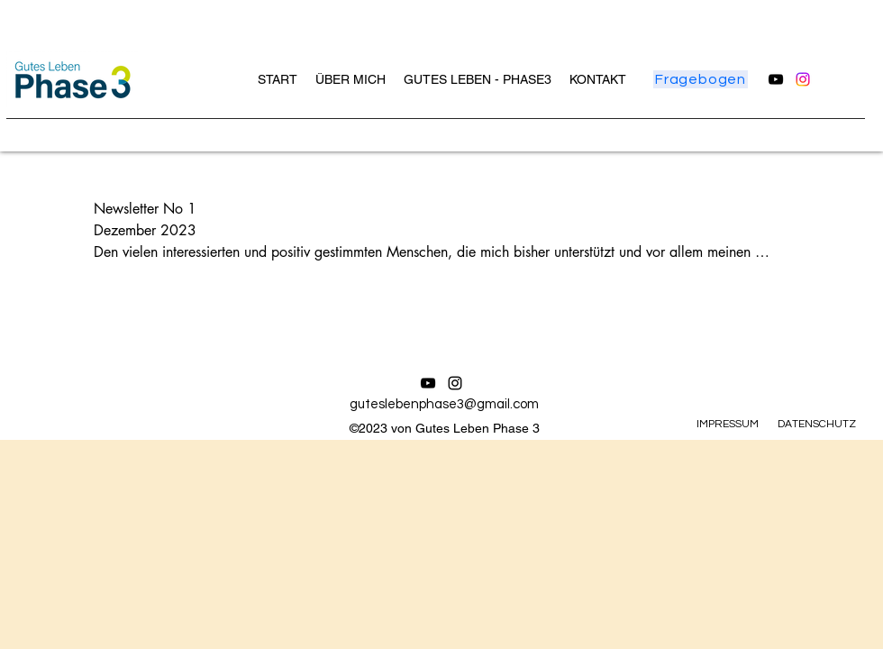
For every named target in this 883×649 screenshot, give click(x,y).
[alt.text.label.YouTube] (776, 79)
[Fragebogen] (700, 79)
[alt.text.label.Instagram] (803, 79)
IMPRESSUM (727, 424)
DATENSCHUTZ (817, 424)
